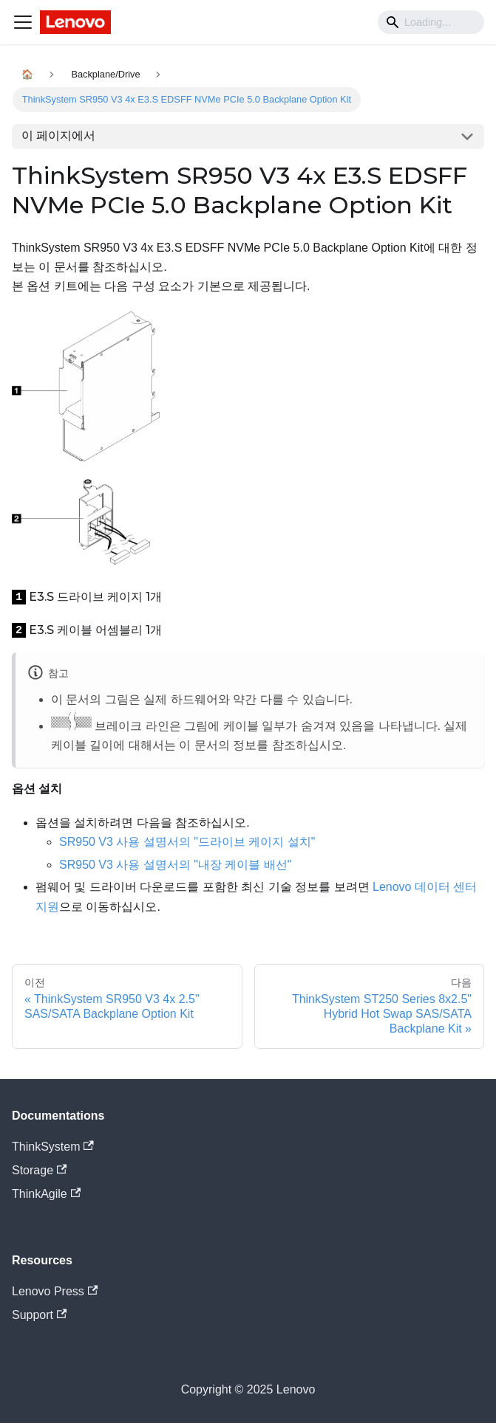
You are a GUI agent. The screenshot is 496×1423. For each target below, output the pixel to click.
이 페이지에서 (58, 135)
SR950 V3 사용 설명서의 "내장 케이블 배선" (175, 864)
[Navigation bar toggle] (23, 22)
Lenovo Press (55, 1291)
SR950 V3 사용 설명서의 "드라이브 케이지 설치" (187, 841)
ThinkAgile (46, 1194)
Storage (39, 1170)
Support (39, 1315)
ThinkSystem (53, 1146)
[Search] (431, 22)
